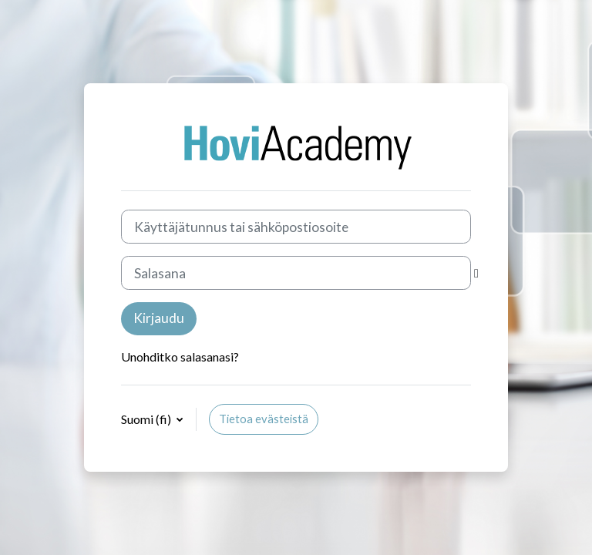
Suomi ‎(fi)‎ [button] (147, 419)
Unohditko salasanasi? (180, 356)
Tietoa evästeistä (263, 419)
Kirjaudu (158, 318)
